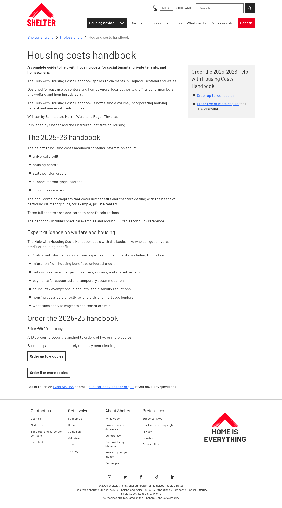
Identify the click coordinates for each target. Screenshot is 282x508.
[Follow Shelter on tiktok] (157, 477)
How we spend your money (117, 454)
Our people (112, 463)
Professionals (71, 37)
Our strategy (113, 435)
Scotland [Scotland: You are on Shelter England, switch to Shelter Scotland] (183, 8)
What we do (112, 418)
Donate (72, 425)
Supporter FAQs (152, 418)
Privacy (147, 431)
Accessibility (151, 444)
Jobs (71, 444)
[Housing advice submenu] (122, 23)
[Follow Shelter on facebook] (141, 477)
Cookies (148, 438)
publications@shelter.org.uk (111, 386)
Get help (36, 418)
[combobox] (220, 8)
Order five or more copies (218, 103)
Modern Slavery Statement (114, 444)
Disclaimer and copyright (158, 425)
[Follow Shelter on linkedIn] (172, 477)
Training (73, 451)
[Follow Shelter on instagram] (109, 477)
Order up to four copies (215, 95)
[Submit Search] (250, 8)
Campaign (74, 431)
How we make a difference (114, 427)
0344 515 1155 (63, 386)
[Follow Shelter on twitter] (125, 477)
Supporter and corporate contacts (46, 433)
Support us (75, 418)
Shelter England (40, 37)
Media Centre (39, 425)
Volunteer (74, 438)
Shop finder (38, 442)
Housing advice (101, 22)
